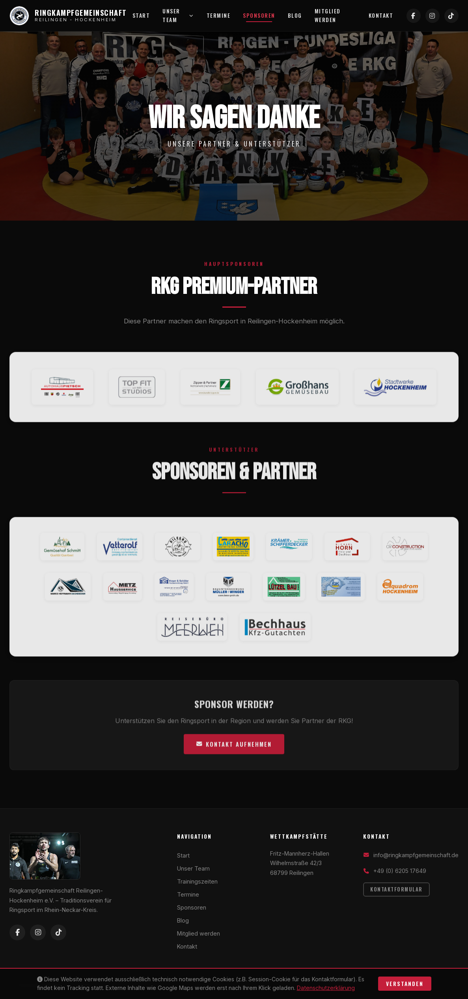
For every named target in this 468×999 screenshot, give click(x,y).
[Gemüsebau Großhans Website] (297, 392)
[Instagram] (432, 16)
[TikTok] (451, 16)
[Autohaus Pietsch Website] (62, 392)
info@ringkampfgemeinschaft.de (416, 855)
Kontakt (381, 15)
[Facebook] (413, 16)
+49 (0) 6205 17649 (399, 870)
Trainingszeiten (197, 881)
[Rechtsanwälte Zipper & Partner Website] (210, 392)
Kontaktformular (396, 889)
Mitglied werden (328, 15)
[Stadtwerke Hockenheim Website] (395, 392)
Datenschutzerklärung (326, 987)
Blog (295, 15)
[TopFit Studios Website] (137, 392)
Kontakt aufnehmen (234, 749)
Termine (219, 15)
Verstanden (404, 984)
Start (141, 15)
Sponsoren (259, 15)
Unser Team (178, 15)
